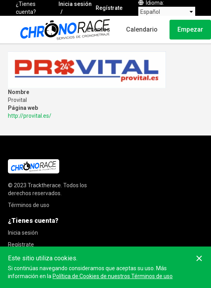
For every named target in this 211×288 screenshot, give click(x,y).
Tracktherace (44, 185)
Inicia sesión (75, 4)
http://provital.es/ (29, 116)
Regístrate (109, 8)
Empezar (190, 29)
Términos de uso (28, 205)
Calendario (142, 29)
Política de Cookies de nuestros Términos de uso (113, 276)
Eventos (98, 29)
